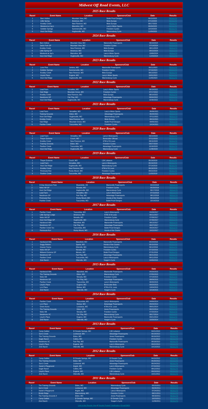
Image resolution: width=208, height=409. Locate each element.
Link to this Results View (87, 405)
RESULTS (173, 18)
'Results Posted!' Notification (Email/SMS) (114, 405)
